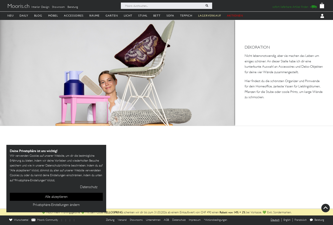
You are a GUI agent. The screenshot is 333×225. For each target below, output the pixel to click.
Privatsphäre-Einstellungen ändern (56, 205)
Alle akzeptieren (56, 197)
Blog (38, 15)
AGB (166, 220)
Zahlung (110, 220)
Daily (24, 15)
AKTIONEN (235, 15)
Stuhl (142, 15)
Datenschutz (179, 220)
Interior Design (40, 7)
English (287, 220)
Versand (122, 220)
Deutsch (275, 220)
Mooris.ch (18, 6)
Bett (157, 15)
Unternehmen (153, 220)
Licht (128, 15)
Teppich (186, 15)
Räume (94, 15)
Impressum (195, 220)
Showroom (58, 7)
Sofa (170, 15)
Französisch (301, 220)
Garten (112, 15)
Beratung (73, 7)
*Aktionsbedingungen (215, 220)
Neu (10, 15)
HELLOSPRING (113, 212)
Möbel (53, 15)
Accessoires (73, 15)
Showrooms (136, 220)
